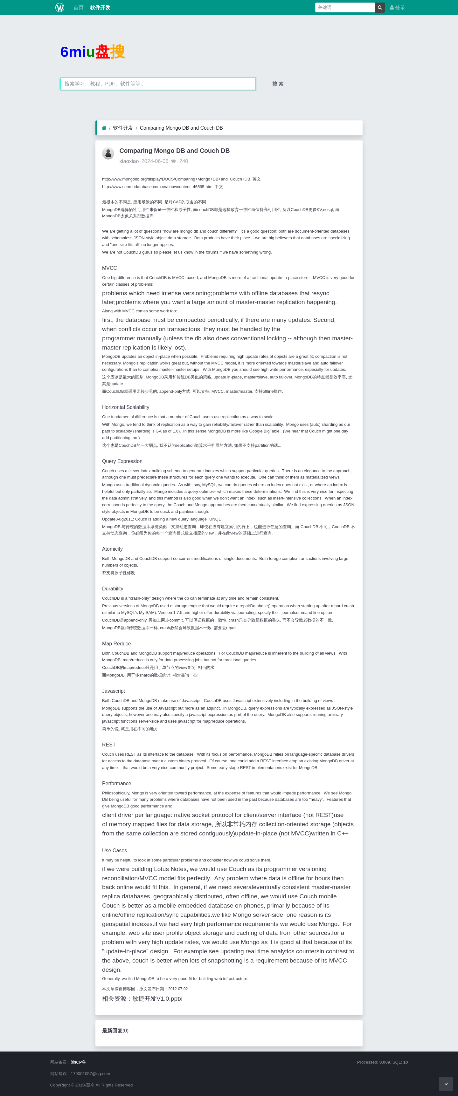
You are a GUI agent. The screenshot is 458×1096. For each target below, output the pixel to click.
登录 (397, 7)
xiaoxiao (129, 161)
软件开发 (99, 7)
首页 (77, 7)
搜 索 (278, 83)
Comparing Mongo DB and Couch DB (181, 128)
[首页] (104, 128)
